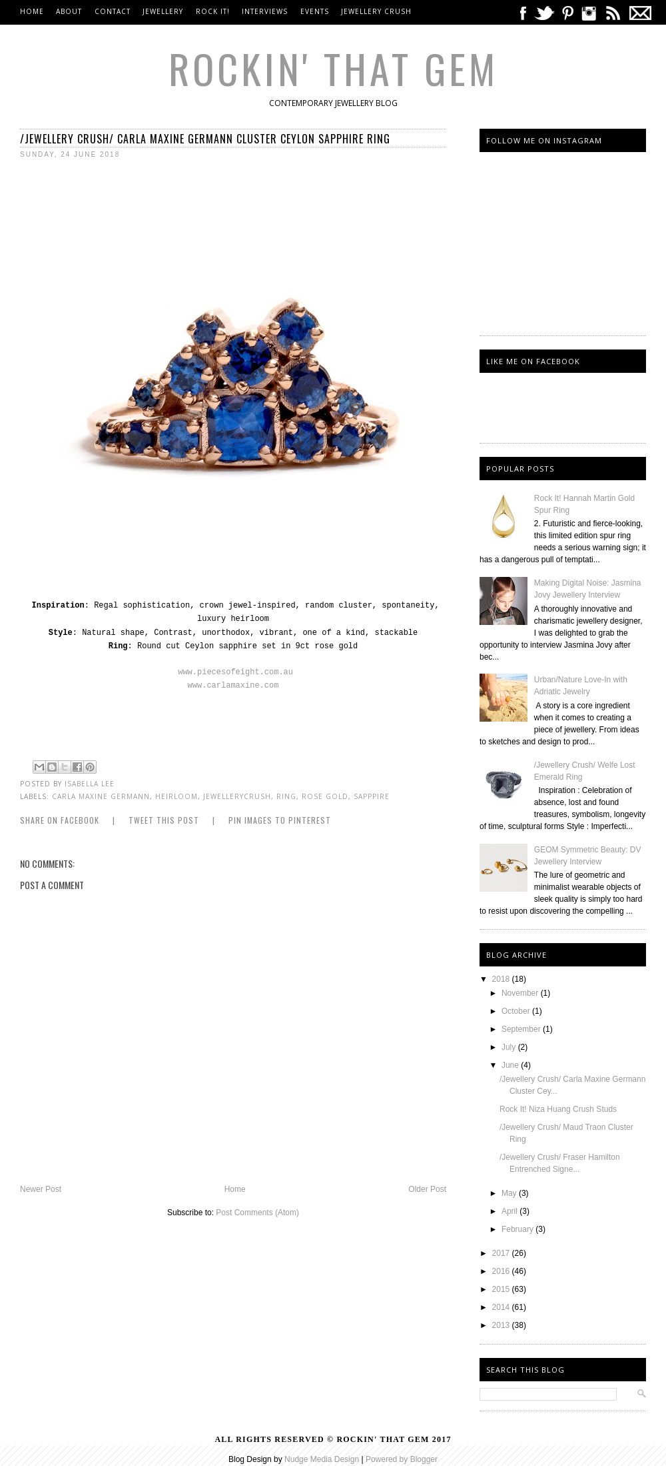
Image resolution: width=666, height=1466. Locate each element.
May (510, 1193)
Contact (113, 11)
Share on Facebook (59, 820)
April (510, 1211)
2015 (502, 1289)
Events (314, 11)
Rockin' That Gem (333, 67)
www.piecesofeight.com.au (235, 672)
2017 (502, 1253)
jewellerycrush (237, 796)
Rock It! (213, 11)
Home (32, 11)
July (509, 1047)
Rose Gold (325, 796)
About (69, 11)
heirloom (176, 796)
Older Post (427, 1189)
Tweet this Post (164, 820)
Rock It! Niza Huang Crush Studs (558, 1109)
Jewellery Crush (376, 11)
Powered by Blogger (402, 1459)
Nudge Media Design (321, 1459)
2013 (502, 1325)
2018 (502, 979)
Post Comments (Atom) (257, 1212)
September (522, 1029)
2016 (502, 1271)
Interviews (265, 11)
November (521, 993)
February (518, 1229)
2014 (502, 1307)
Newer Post (40, 1189)
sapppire (372, 796)
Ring (286, 796)
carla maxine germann (101, 796)
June (511, 1065)
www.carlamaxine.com (233, 685)
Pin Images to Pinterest (279, 820)
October (516, 1011)
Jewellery (164, 11)
